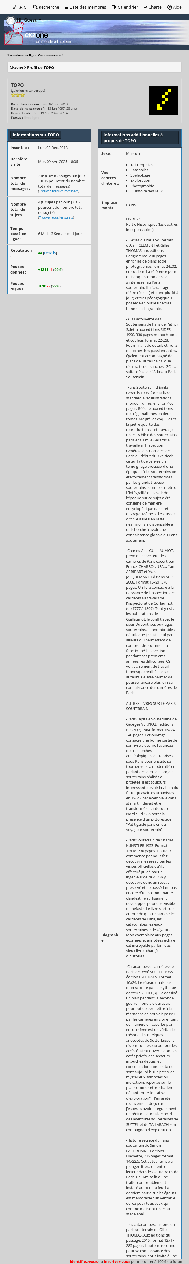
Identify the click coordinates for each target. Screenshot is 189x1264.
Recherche (46, 7)
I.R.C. (19, 7)
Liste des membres (85, 7)
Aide (174, 7)
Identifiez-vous (84, 1261)
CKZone (16, 67)
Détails (50, 252)
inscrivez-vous (117, 1261)
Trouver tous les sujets (56, 217)
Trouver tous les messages (58, 191)
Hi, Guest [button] (22, 20)
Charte (153, 7)
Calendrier (125, 7)
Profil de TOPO (40, 67)
